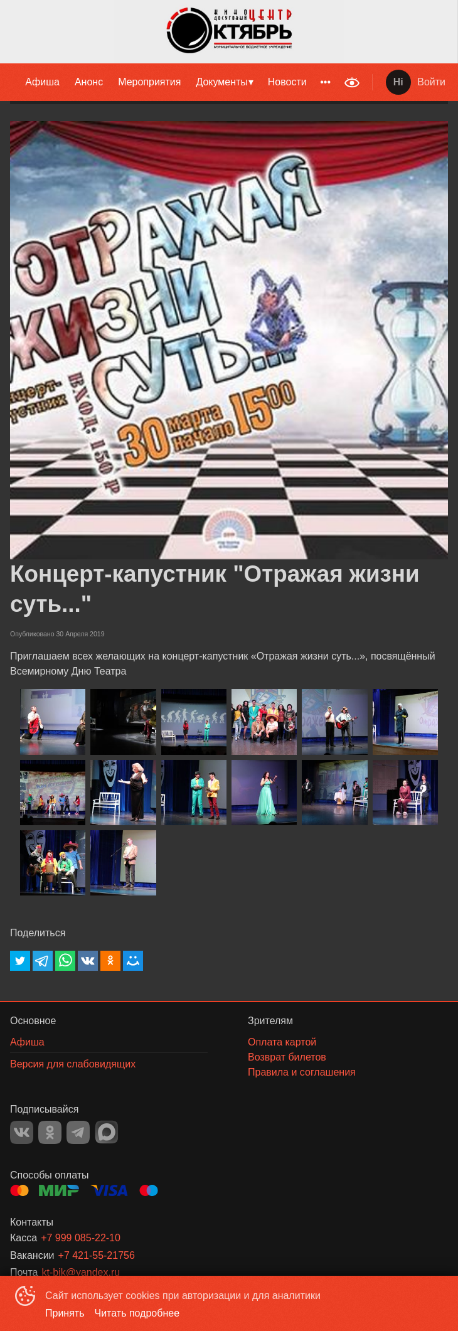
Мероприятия (149, 82)
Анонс (89, 82)
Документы (221, 82)
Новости (287, 82)
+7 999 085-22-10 (80, 1237)
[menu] (169, 82)
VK (21, 1132)
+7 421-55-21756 (96, 1255)
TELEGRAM (78, 1132)
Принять (65, 1313)
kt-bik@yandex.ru (80, 1272)
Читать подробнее (137, 1313)
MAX (107, 1132)
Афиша (42, 82)
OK (49, 1132)
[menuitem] (42, 82)
